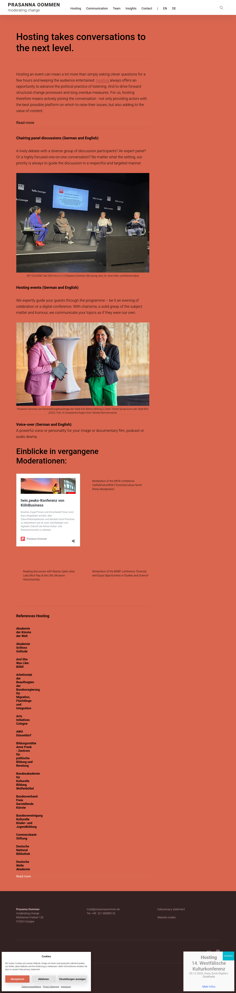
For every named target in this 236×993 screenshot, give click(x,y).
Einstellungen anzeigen (72, 979)
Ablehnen (43, 979)
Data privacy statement (29, 969)
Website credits (166, 917)
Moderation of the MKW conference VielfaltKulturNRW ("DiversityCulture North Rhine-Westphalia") (117, 485)
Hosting (75, 8)
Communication (97, 8)
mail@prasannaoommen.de (103, 909)
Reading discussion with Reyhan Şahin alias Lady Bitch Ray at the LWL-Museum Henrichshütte (49, 575)
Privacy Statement (51, 987)
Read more (25, 123)
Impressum (66, 987)
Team (116, 8)
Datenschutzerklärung (31, 987)
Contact (146, 8)
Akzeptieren (17, 979)
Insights (131, 8)
